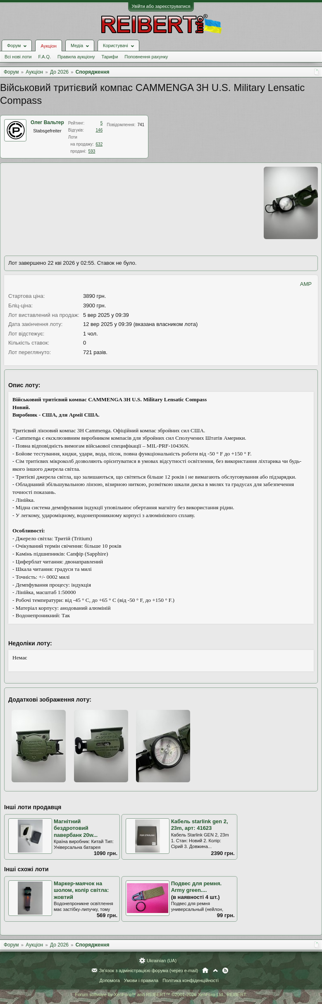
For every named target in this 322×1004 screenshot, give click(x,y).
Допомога (109, 980)
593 (91, 151)
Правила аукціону (76, 56)
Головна (205, 970)
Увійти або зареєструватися (161, 6)
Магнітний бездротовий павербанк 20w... (76, 828)
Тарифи (110, 56)
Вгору (215, 970)
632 (99, 144)
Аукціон (48, 45)
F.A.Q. (44, 56)
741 (140, 124)
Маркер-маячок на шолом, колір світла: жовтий (81, 890)
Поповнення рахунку (146, 56)
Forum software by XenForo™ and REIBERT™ (161, 994)
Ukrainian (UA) (162, 960)
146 (99, 130)
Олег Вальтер (47, 122)
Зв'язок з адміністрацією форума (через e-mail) (148, 970)
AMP (306, 284)
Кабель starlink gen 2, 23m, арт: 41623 (199, 824)
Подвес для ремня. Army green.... (196, 887)
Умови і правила (141, 980)
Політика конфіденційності (190, 980)
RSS (225, 970)
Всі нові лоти (18, 56)
